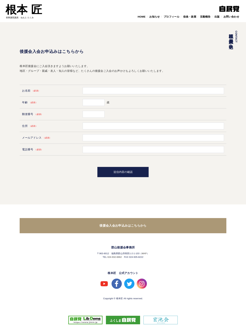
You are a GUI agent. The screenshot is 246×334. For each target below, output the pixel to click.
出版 (217, 16)
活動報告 (205, 16)
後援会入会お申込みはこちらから (122, 225)
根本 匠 (23, 10)
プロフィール (171, 16)
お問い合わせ (231, 16)
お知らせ (154, 16)
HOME (142, 16)
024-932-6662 (114, 257)
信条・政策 (189, 16)
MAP (144, 253)
